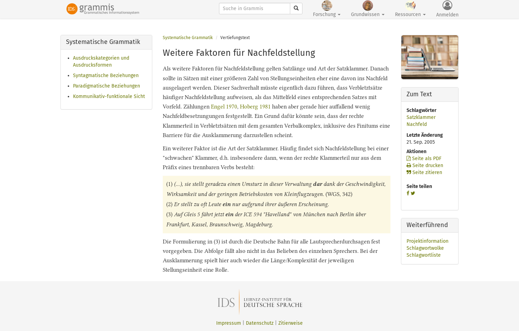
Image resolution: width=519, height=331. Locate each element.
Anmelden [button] (447, 9)
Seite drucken (425, 165)
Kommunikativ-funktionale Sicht (109, 96)
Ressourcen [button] (410, 8)
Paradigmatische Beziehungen (106, 86)
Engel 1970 (224, 106)
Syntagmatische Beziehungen (106, 75)
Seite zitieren (424, 172)
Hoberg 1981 (255, 106)
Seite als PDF (424, 158)
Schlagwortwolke (425, 248)
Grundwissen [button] (368, 8)
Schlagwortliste (424, 255)
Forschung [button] (327, 8)
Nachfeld (417, 124)
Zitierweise (290, 323)
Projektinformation (427, 241)
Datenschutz (259, 323)
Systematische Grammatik (188, 37)
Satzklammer (421, 117)
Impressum (228, 323)
